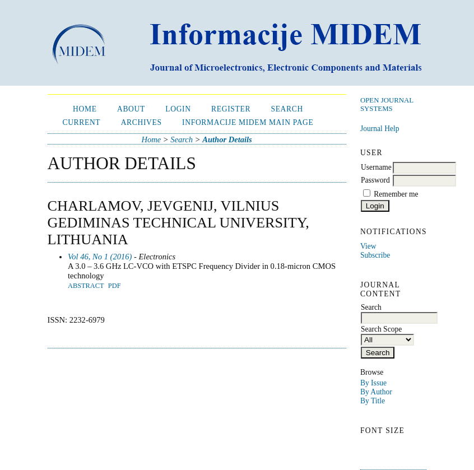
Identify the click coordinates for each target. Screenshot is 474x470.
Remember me (396, 194)
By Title (372, 401)
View (368, 246)
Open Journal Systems (386, 104)
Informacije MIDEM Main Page (247, 122)
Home (85, 109)
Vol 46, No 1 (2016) (100, 256)
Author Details (227, 139)
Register (230, 109)
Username (376, 167)
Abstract (86, 286)
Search (287, 109)
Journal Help (379, 128)
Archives (141, 122)
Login (177, 109)
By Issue (373, 383)
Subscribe (375, 255)
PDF (114, 286)
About (131, 109)
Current (81, 122)
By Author (376, 392)
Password (375, 180)
